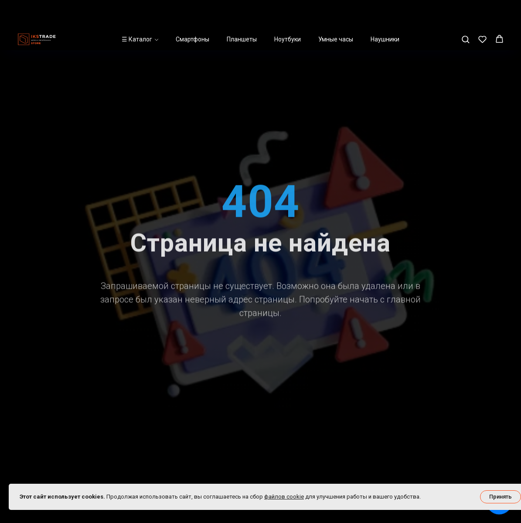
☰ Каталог (137, 10)
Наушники (385, 10)
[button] (465, 11)
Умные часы (335, 10)
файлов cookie (284, 496)
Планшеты (242, 10)
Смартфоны (192, 10)
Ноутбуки (287, 10)
